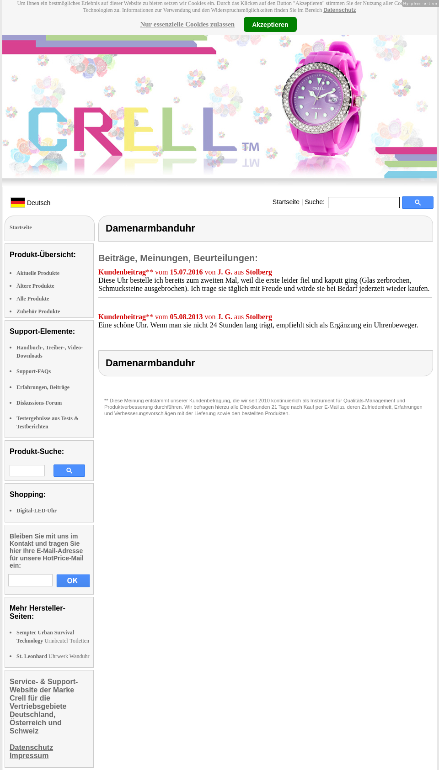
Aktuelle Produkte (37, 273)
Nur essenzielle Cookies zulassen (187, 24)
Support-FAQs (33, 371)
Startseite (286, 202)
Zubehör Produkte (38, 311)
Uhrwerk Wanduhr (52, 656)
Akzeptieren (270, 24)
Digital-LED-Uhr (36, 510)
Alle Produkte (32, 298)
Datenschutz (339, 10)
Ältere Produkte (35, 286)
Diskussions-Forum (39, 403)
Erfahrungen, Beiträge (43, 387)
